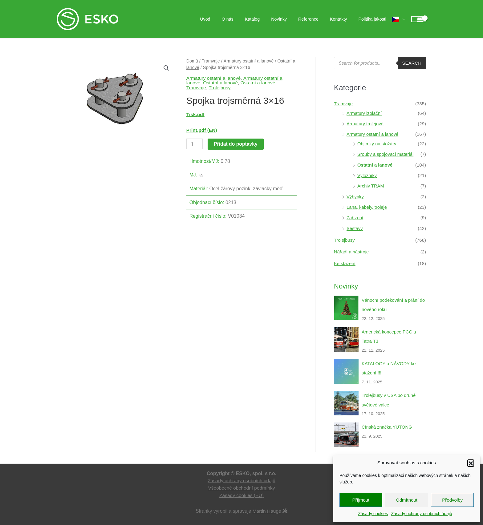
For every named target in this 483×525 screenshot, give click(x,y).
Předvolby (452, 500)
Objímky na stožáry (377, 143)
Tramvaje (211, 61)
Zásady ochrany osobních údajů (421, 513)
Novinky (288, 19)
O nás (242, 19)
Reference (315, 19)
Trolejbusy (220, 87)
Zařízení (355, 215)
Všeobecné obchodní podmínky (242, 483)
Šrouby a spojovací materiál (385, 153)
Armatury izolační (364, 112)
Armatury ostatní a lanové (249, 61)
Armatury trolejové (365, 123)
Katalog (264, 19)
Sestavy (355, 226)
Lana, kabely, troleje (367, 205)
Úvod (222, 19)
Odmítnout (406, 500)
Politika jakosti (374, 19)
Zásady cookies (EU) (241, 491)
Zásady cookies (373, 513)
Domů (192, 61)
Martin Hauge (267, 506)
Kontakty (342, 19)
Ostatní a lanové (221, 82)
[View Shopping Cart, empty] (418, 19)
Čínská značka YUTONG (387, 423)
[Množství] (194, 144)
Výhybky (355, 195)
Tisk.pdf (195, 114)
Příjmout (360, 500)
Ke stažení (345, 261)
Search (411, 63)
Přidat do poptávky (236, 144)
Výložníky (367, 174)
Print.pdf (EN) (201, 130)
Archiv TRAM (370, 184)
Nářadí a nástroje (351, 249)
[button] (471, 463)
